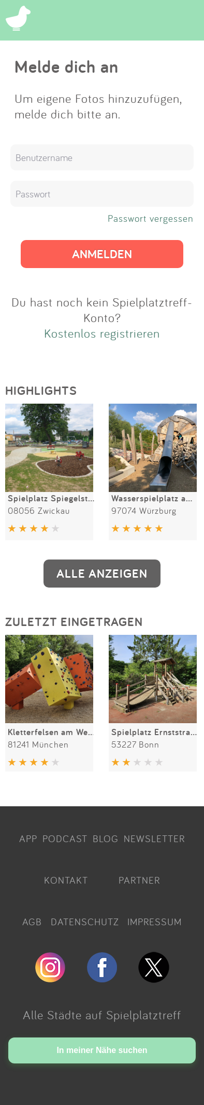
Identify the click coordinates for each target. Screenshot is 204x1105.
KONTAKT (66, 880)
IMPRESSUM (154, 921)
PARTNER (139, 880)
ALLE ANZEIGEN (102, 573)
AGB (32, 921)
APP (28, 838)
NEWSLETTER (154, 838)
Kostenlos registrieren (102, 333)
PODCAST (65, 838)
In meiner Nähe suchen (101, 1050)
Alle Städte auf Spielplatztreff (102, 1014)
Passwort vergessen (151, 218)
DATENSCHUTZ (85, 921)
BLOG (106, 838)
